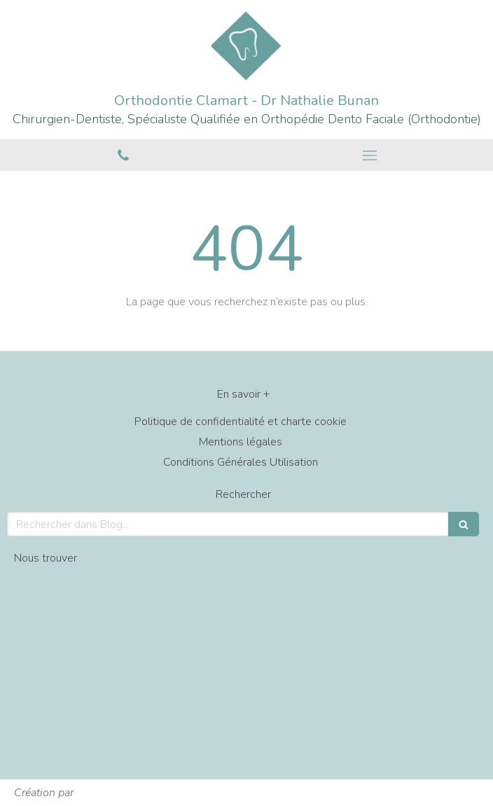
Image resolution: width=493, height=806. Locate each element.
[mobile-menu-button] (369, 155)
